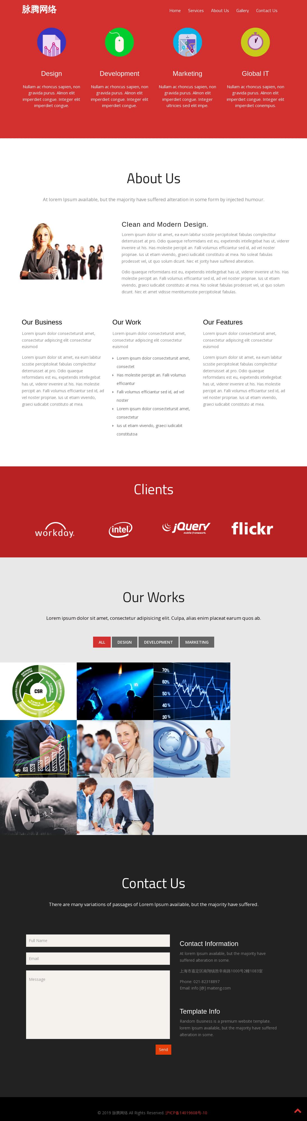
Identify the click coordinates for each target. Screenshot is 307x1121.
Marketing (197, 642)
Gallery (242, 10)
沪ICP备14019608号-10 (186, 1112)
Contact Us (267, 10)
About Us (220, 10)
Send (163, 1049)
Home (175, 10)
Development (158, 642)
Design (124, 642)
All (102, 642)
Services (196, 10)
